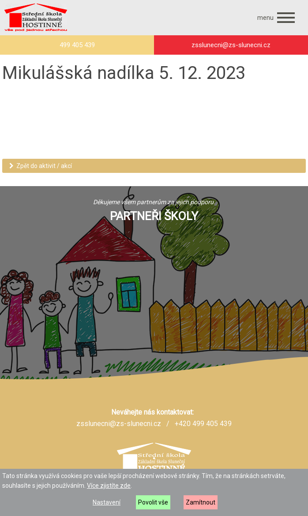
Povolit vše (153, 502)
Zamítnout (200, 502)
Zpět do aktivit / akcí (40, 165)
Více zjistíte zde (109, 485)
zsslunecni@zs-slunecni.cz (118, 423)
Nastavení (106, 502)
